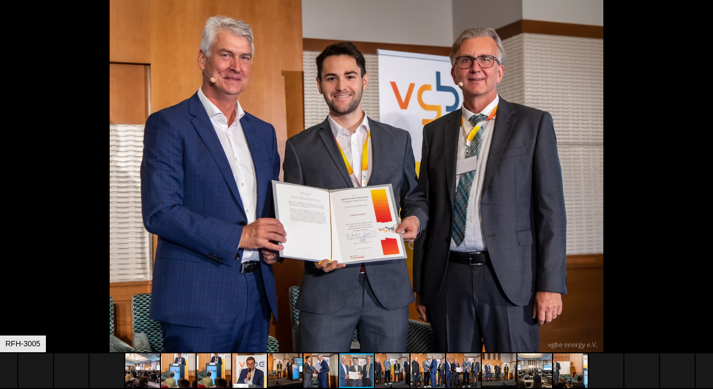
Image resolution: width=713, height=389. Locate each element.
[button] (703, 28)
